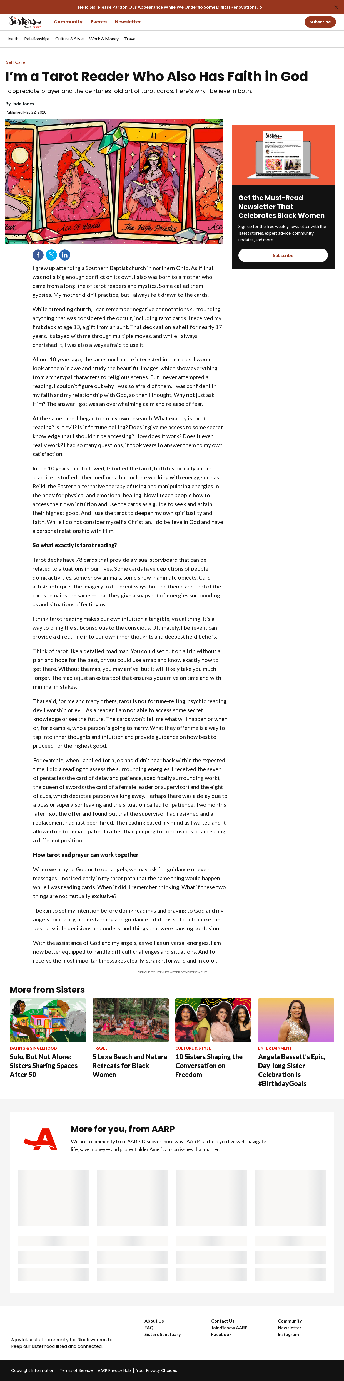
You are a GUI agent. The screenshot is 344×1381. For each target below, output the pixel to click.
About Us (154, 1320)
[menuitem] (12, 41)
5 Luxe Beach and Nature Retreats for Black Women (130, 1065)
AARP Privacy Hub (114, 1370)
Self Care (15, 62)
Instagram (288, 1334)
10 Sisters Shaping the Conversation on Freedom (209, 1065)
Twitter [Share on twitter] (51, 255)
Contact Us (223, 1320)
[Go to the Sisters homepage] (19, 22)
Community (68, 22)
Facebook (221, 1334)
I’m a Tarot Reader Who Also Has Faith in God (156, 76)
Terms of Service (76, 1370)
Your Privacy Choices (156, 1370)
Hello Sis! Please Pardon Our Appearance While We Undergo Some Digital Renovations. (168, 6)
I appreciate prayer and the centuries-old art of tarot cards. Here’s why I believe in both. (128, 91)
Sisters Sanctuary (162, 1334)
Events (99, 22)
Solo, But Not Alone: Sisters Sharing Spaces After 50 (44, 1065)
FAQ (149, 1327)
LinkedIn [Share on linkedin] (64, 255)
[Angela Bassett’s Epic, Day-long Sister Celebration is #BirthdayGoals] (296, 1043)
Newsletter (128, 22)
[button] (327, 39)
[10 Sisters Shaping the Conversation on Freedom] (213, 1038)
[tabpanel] (329, 39)
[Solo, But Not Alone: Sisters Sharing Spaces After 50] (48, 1038)
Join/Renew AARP (229, 1327)
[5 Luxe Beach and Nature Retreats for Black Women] (131, 1038)
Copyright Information (32, 1370)
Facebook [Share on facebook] (38, 255)
